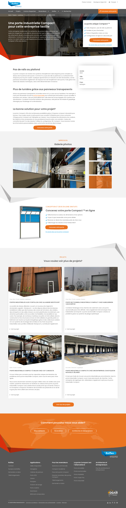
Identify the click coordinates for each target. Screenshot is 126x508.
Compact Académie (58, 469)
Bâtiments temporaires (37, 494)
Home (9, 15)
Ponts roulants (34, 488)
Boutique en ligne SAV (100, 2)
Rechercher (67, 11)
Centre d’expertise (29, 11)
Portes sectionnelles (80, 471)
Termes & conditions (32, 502)
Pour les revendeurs (60, 462)
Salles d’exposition (35, 466)
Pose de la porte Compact (60, 472)
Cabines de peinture (36, 472)
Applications (35, 462)
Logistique (20, 15)
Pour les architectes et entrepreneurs (103, 469)
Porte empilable (79, 474)
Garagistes (33, 469)
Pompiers (33, 481)
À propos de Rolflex (14, 469)
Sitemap (64, 502)
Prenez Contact (86, 2)
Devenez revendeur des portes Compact (61, 476)
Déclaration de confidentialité (46, 502)
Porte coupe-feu (79, 477)
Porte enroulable (79, 468)
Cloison (32, 478)
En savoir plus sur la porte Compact (100, 45)
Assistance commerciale (59, 466)
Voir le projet (15, 329)
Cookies (58, 502)
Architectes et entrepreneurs (101, 463)
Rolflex (54, 11)
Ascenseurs (33, 491)
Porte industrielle (79, 481)
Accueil (10, 11)
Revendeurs (42, 11)
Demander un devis (14, 472)
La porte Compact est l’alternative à (82, 463)
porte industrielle (38, 95)
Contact (11, 466)
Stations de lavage (36, 485)
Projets (18, 11)
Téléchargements (14, 475)
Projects (15, 15)
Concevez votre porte (108, 11)
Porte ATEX (33, 475)
